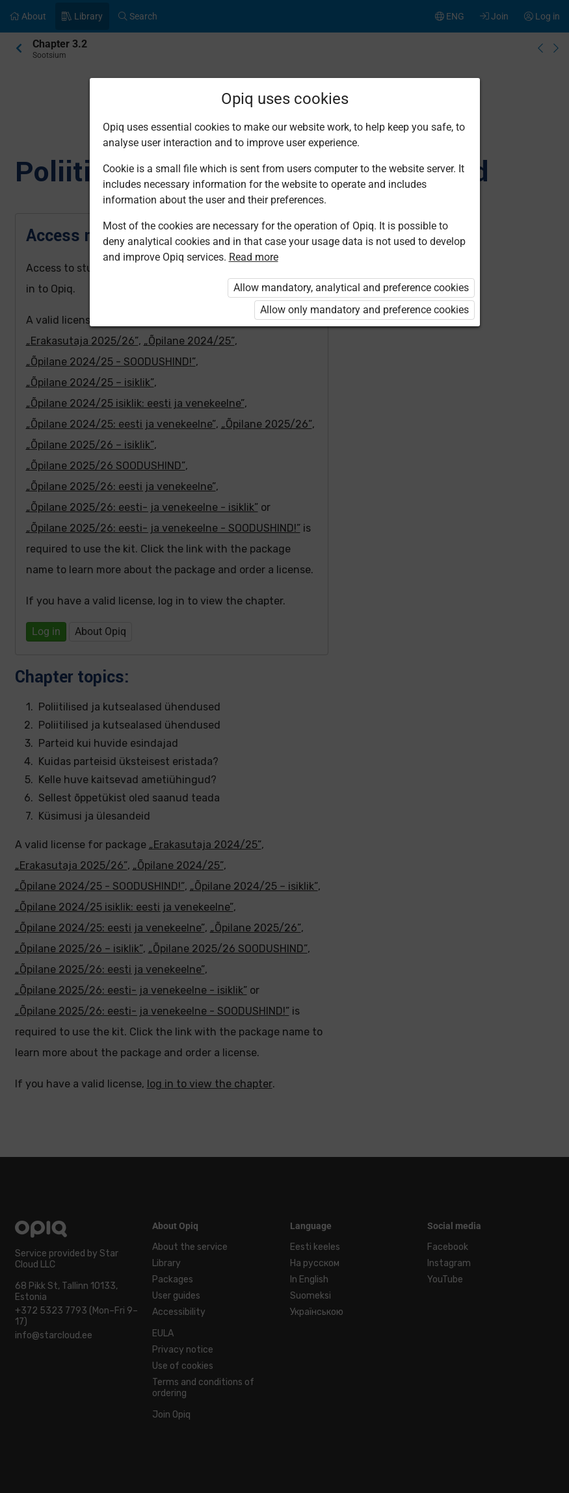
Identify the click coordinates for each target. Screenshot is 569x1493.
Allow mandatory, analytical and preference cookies (351, 287)
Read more (253, 257)
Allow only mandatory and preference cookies (364, 310)
